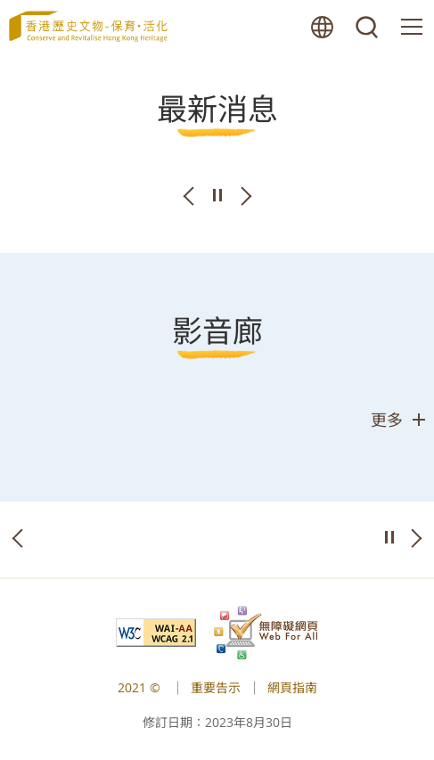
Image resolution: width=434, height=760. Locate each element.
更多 (387, 419)
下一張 (246, 195)
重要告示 (216, 687)
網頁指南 (292, 687)
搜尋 (367, 26)
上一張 (189, 195)
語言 (322, 26)
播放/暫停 (217, 195)
